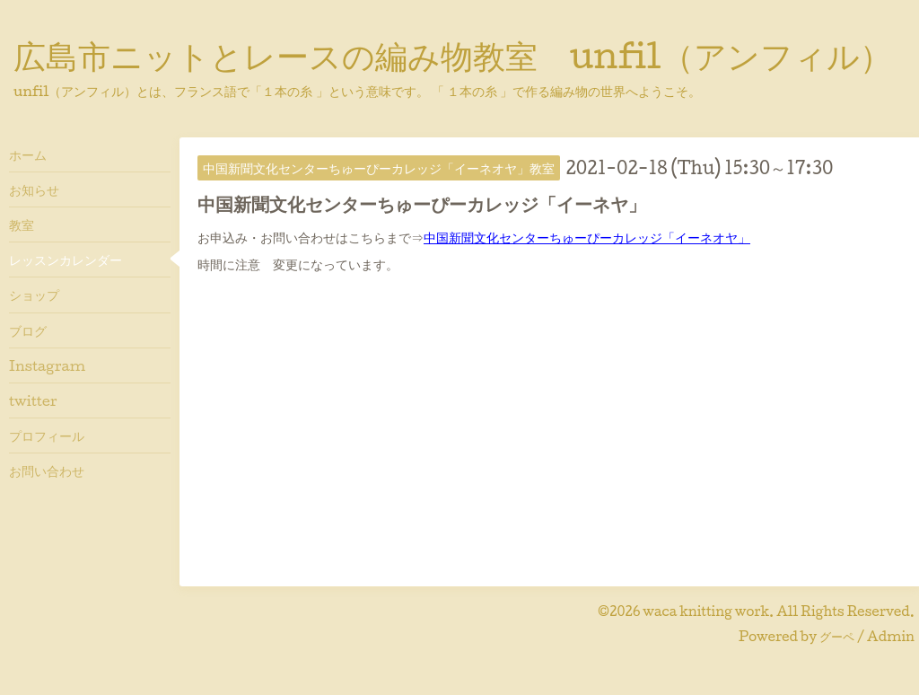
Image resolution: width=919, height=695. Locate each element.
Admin (891, 636)
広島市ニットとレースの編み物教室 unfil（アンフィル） (452, 54)
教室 (21, 224)
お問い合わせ (46, 470)
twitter (33, 400)
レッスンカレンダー (65, 259)
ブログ (28, 330)
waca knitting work (706, 611)
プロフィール (46, 435)
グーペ (836, 636)
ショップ (34, 294)
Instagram (47, 365)
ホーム (28, 154)
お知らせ (34, 189)
